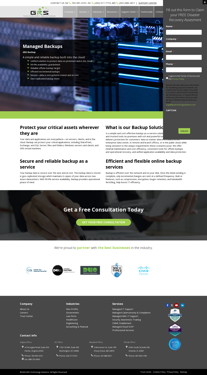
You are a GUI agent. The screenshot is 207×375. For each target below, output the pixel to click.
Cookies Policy (159, 372)
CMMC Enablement (121, 323)
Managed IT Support (122, 309)
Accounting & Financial (77, 326)
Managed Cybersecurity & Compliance (131, 312)
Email (170, 51)
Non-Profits (72, 309)
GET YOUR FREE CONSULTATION (103, 222)
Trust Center (26, 316)
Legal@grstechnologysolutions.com (181, 104)
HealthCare (72, 319)
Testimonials (146, 11)
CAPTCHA (171, 110)
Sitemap (183, 372)
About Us (24, 309)
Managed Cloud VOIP (123, 326)
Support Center (129, 11)
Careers (24, 312)
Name (170, 26)
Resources (113, 11)
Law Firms (71, 316)
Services (84, 11)
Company (69, 11)
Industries (98, 11)
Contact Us (161, 11)
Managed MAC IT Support (125, 316)
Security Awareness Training (126, 319)
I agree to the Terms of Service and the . (184, 77)
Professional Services (123, 330)
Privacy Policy (178, 79)
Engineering (72, 323)
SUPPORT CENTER (148, 3)
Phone (170, 64)
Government (72, 312)
